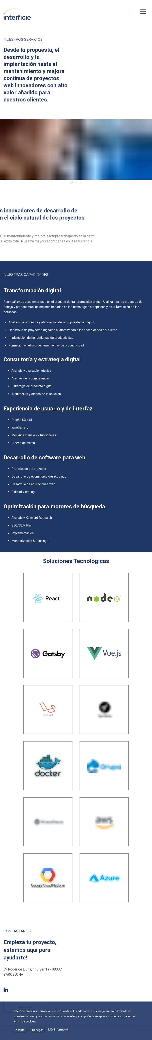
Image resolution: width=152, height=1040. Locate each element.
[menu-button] (143, 12)
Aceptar (20, 1030)
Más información (58, 1029)
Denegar (37, 1030)
